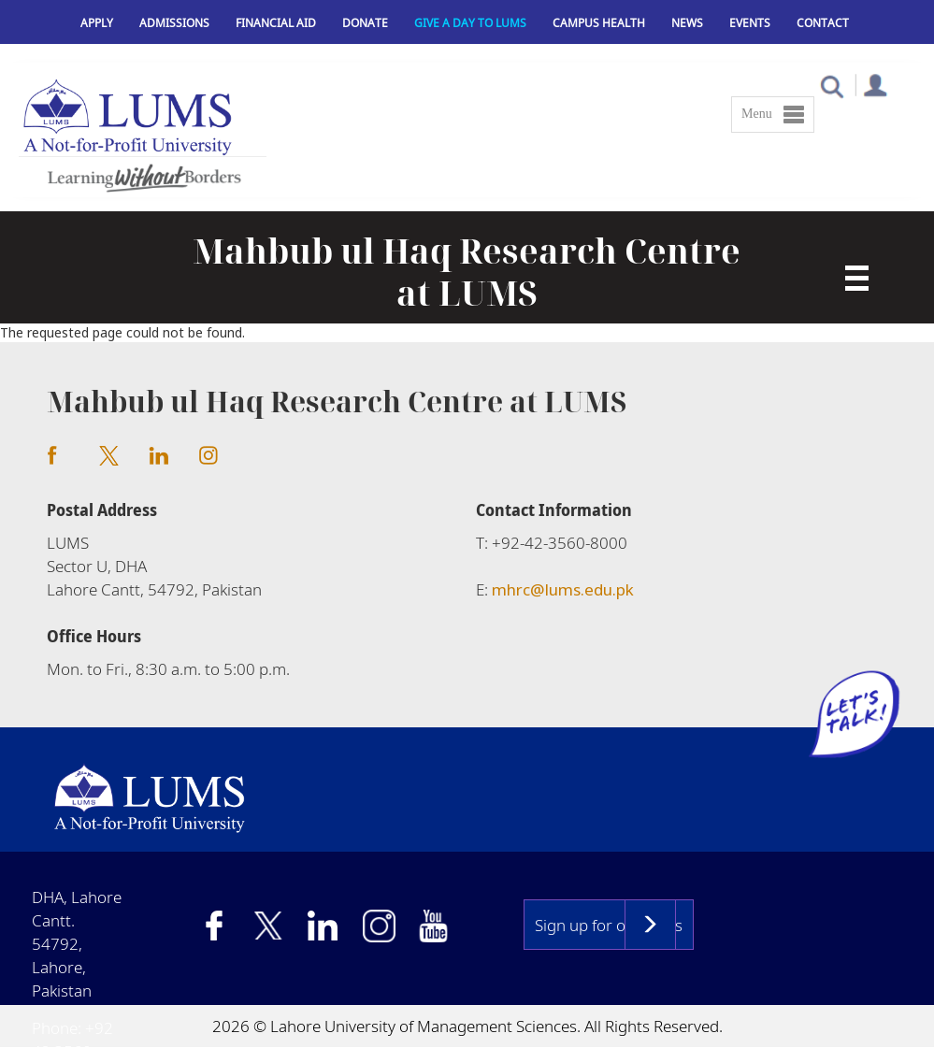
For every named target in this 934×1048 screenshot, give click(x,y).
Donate (365, 23)
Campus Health (599, 23)
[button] (831, 85)
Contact (823, 23)
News (687, 23)
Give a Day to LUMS (470, 23)
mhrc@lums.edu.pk (563, 589)
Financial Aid (276, 23)
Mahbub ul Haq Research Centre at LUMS (466, 272)
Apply (96, 23)
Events (749, 23)
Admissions (174, 23)
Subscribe (650, 924)
